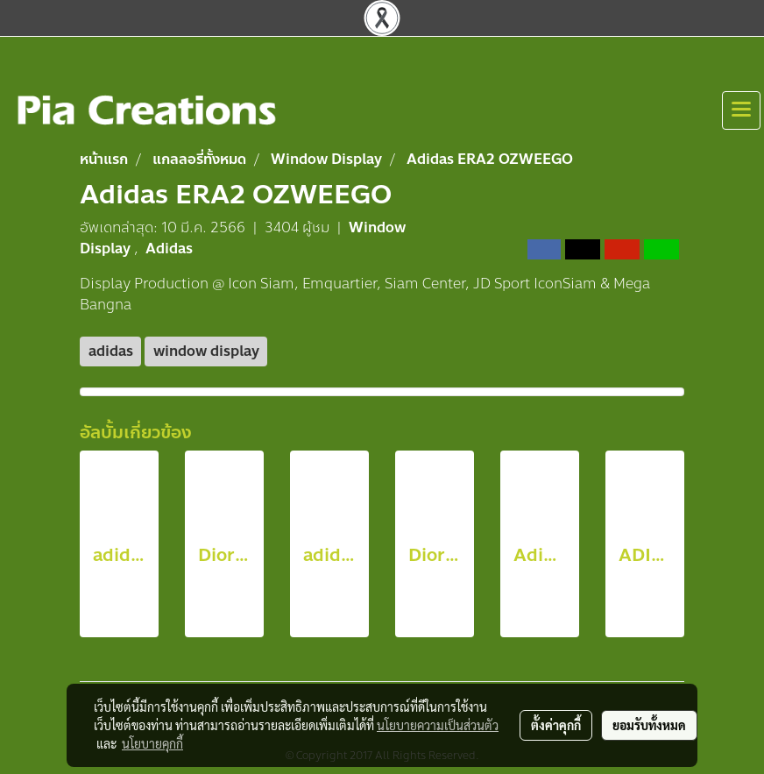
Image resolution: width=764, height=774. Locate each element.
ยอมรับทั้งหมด (649, 725)
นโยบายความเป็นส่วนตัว (438, 725)
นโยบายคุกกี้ (152, 743)
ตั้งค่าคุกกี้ (556, 725)
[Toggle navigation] (741, 110)
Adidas (169, 248)
